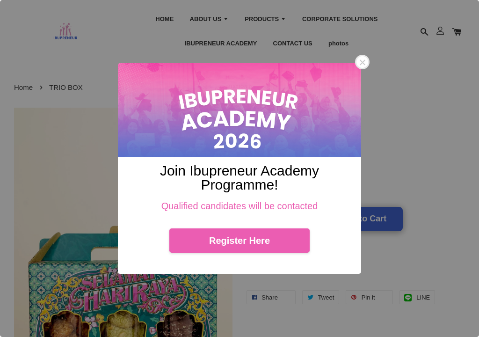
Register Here (239, 240)
